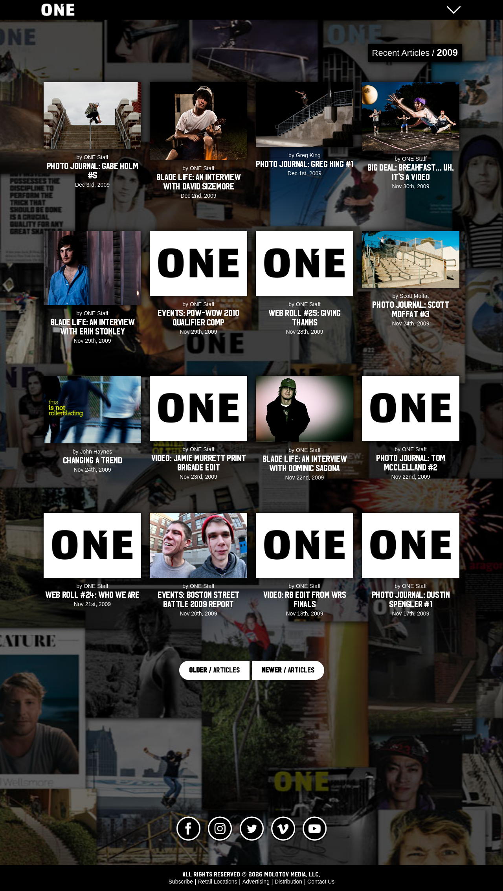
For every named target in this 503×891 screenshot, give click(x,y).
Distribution (288, 881)
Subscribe (181, 881)
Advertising (256, 881)
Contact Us (320, 881)
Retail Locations (217, 881)
